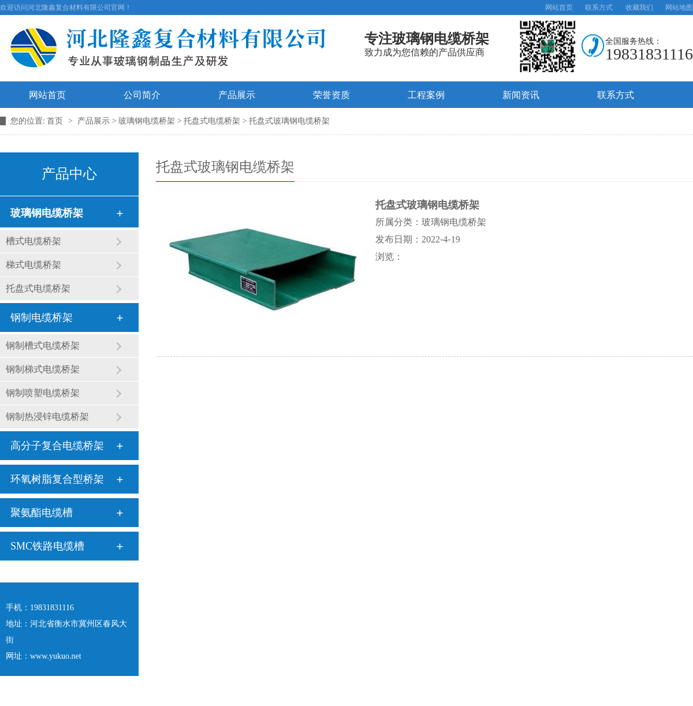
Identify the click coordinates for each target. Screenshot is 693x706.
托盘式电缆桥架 (38, 288)
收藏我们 (639, 7)
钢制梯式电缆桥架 (43, 369)
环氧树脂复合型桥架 (57, 479)
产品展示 (236, 95)
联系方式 (599, 7)
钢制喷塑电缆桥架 (43, 393)
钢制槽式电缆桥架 (43, 345)
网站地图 (679, 7)
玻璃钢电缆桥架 (46, 213)
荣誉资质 (331, 95)
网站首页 (559, 7)
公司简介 (142, 95)
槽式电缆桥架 (33, 241)
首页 (56, 121)
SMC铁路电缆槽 (47, 546)
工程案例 (426, 95)
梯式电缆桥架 (33, 265)
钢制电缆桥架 (41, 317)
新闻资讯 (520, 95)
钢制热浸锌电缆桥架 (47, 416)
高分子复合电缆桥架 (57, 445)
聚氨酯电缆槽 (41, 512)
